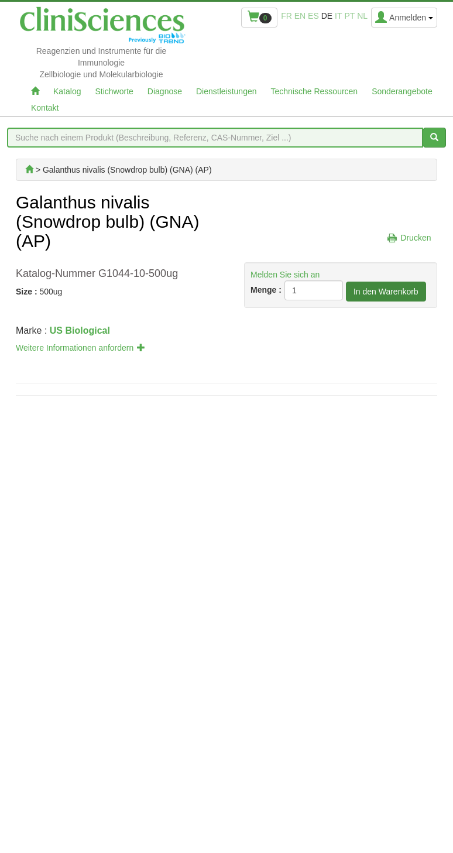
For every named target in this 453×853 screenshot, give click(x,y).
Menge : (266, 289)
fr (286, 15)
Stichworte (114, 91)
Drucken (415, 237)
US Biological (80, 330)
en (300, 15)
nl (362, 15)
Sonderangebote (402, 91)
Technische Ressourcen (314, 91)
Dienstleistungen (226, 91)
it (338, 15)
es (313, 15)
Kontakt (45, 107)
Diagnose (164, 91)
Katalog (67, 91)
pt (349, 15)
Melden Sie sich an (285, 274)
